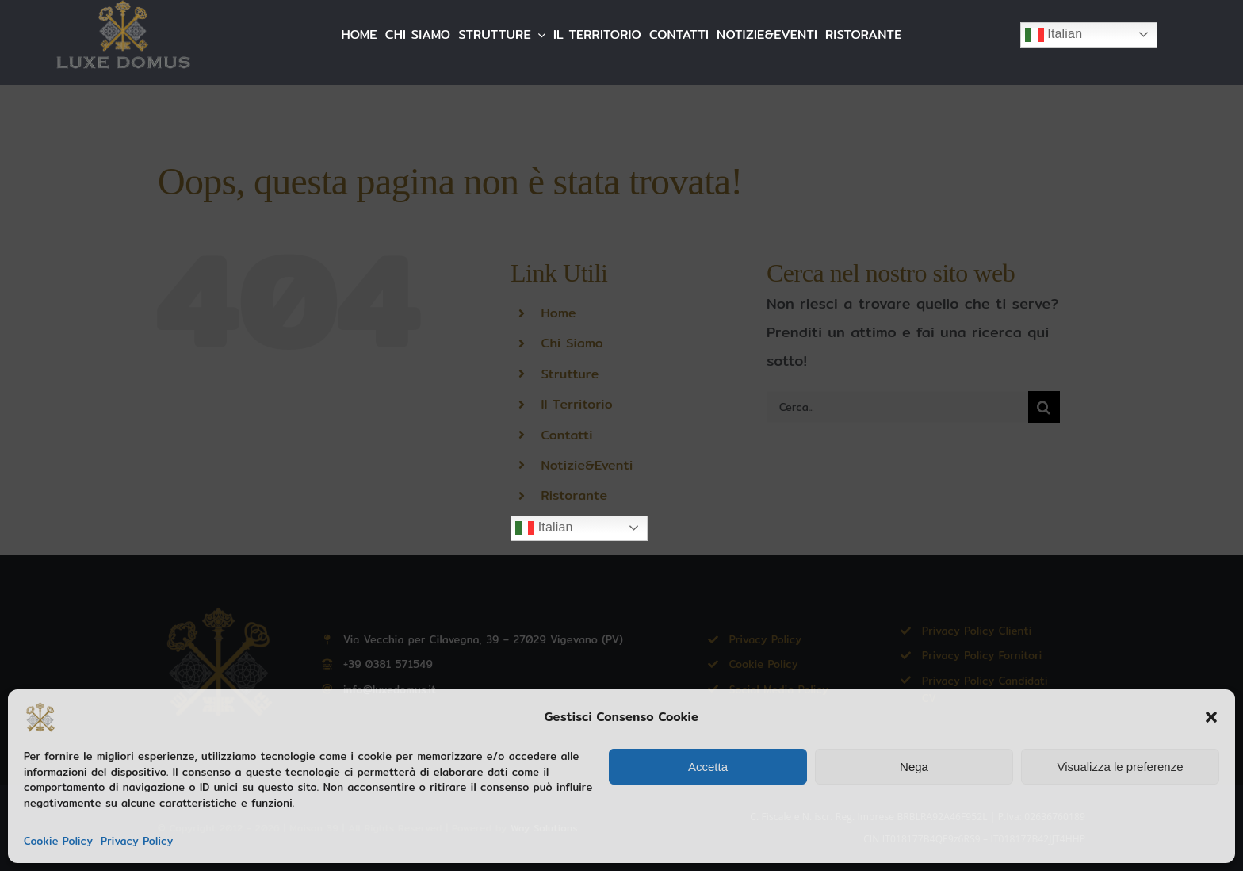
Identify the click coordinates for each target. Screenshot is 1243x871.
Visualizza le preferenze (1121, 766)
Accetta (708, 766)
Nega (914, 766)
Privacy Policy (137, 841)
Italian (1054, 34)
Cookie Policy (58, 841)
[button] (1211, 717)
